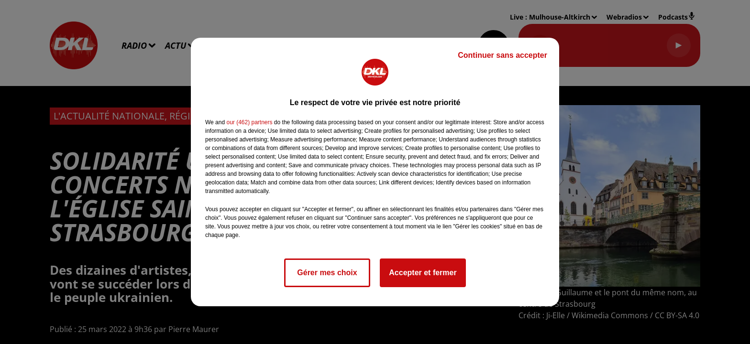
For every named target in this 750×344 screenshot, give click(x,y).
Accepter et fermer (422, 273)
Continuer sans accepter (502, 55)
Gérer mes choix (327, 273)
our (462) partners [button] (249, 122)
